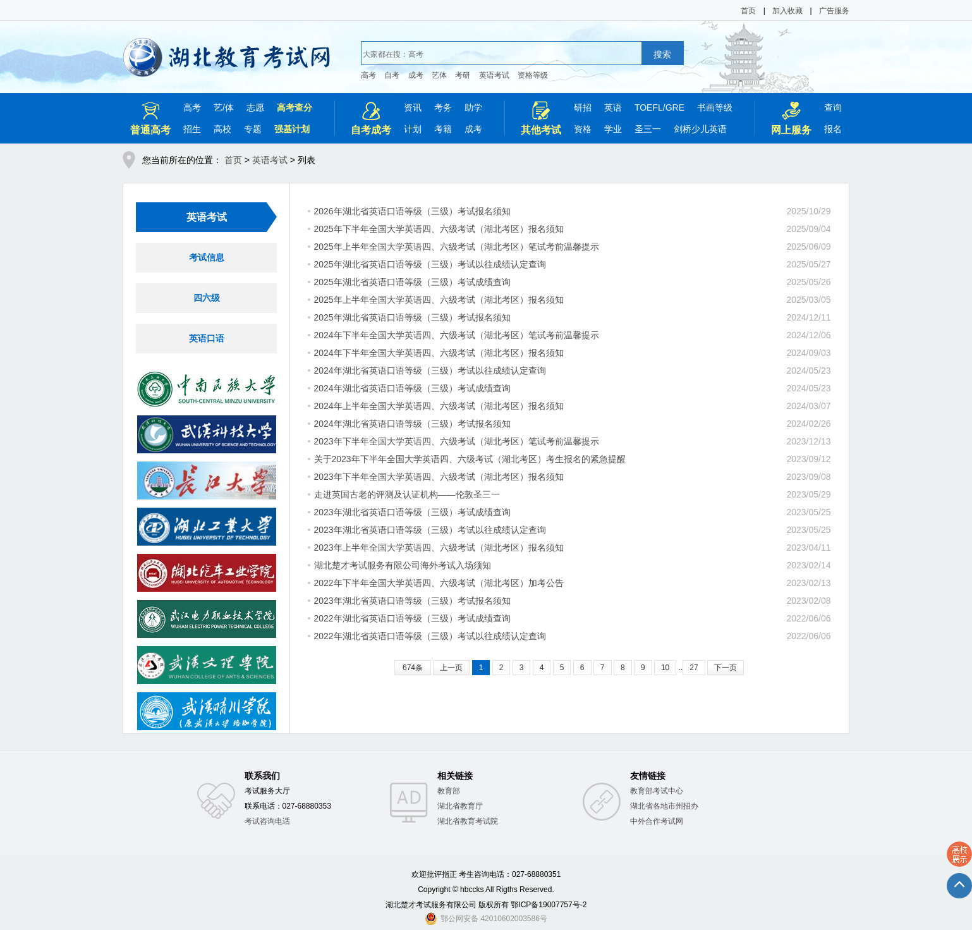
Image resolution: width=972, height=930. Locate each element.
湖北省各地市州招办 (664, 806)
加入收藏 (787, 10)
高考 (368, 75)
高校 (222, 129)
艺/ (219, 107)
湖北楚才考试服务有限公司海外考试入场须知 (402, 565)
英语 (613, 107)
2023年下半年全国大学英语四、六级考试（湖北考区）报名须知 (439, 477)
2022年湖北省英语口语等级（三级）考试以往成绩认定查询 (430, 636)
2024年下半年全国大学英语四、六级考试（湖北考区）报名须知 (439, 353)
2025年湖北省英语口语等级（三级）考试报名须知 (412, 317)
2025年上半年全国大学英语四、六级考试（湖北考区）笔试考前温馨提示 (456, 247)
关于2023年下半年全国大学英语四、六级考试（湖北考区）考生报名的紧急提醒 (470, 459)
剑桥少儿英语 (700, 129)
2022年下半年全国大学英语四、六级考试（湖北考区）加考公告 (439, 583)
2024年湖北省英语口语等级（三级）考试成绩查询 (412, 388)
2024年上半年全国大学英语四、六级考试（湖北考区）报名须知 (439, 406)
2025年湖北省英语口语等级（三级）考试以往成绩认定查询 (430, 264)
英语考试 (494, 75)
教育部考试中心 (656, 790)
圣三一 (648, 129)
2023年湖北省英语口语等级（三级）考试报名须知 (412, 601)
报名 (833, 129)
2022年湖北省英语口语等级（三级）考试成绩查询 (412, 618)
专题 (253, 129)
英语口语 (206, 338)
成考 (415, 75)
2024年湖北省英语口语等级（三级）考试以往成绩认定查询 (430, 370)
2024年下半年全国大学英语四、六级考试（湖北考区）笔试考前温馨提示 (456, 335)
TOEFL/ (650, 107)
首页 (748, 10)
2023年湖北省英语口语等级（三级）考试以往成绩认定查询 (430, 530)
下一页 (725, 667)
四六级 (206, 298)
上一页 (451, 667)
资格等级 (533, 75)
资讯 (413, 107)
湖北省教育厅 (460, 806)
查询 (833, 107)
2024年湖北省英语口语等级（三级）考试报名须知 (412, 424)
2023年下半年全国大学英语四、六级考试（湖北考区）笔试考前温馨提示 (456, 441)
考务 (443, 107)
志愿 (255, 107)
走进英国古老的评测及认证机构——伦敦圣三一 (407, 494)
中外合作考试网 (656, 821)
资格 (583, 129)
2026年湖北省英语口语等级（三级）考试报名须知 (412, 211)
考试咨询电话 (267, 821)
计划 (413, 129)
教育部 (448, 790)
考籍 (443, 129)
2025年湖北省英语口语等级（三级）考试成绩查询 (412, 282)
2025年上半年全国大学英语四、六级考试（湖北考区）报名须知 (439, 300)
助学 (473, 107)
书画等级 (714, 107)
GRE (674, 107)
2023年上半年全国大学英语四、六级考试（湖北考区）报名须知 (439, 547)
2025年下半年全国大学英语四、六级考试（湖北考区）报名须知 (439, 229)
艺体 (439, 75)
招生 (192, 129)
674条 (413, 667)
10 (665, 667)
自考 (391, 75)
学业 (613, 129)
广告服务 (834, 10)
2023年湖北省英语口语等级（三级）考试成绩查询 (412, 512)
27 (694, 667)
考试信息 (206, 257)
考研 (462, 75)
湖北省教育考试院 (467, 821)
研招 (583, 107)
